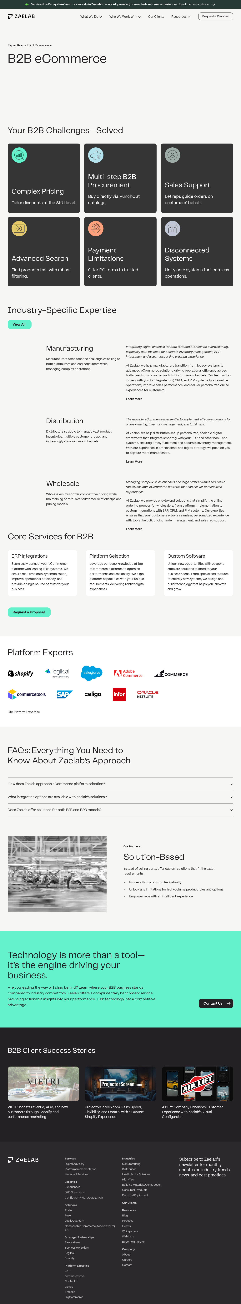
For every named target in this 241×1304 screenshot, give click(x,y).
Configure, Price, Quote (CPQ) (84, 1197)
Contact (127, 1265)
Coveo (69, 1287)
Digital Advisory (74, 1164)
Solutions (71, 1205)
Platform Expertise (77, 1266)
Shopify (70, 1258)
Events (126, 1226)
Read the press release (120, 4)
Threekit (70, 1292)
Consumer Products (134, 1190)
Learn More (134, 399)
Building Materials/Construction (141, 1185)
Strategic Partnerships (79, 1237)
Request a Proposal (215, 16)
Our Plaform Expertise (24, 712)
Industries (128, 1158)
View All (19, 324)
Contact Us (212, 1003)
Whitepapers (130, 1231)
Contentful (71, 1281)
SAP (67, 1271)
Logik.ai (69, 1253)
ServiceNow (72, 1242)
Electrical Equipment (135, 1195)
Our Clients (156, 16)
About (126, 1254)
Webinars (128, 1236)
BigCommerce (74, 1297)
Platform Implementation (80, 1169)
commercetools (74, 1276)
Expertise (15, 45)
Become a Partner (133, 1242)
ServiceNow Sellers (77, 1247)
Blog (125, 1215)
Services (70, 1158)
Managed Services (76, 1174)
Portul (68, 1210)
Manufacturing (131, 1164)
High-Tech (128, 1179)
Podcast (127, 1221)
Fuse (68, 1215)
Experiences (72, 1187)
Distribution (129, 1169)
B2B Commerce (75, 1192)
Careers (127, 1260)
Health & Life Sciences (136, 1174)
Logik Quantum (74, 1221)
